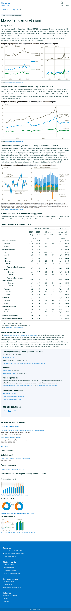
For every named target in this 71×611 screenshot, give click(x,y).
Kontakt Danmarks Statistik (12, 551)
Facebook (6, 598)
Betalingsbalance (9, 385)
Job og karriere (8, 567)
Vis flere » (4, 446)
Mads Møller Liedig (9, 373)
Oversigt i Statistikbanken (10, 427)
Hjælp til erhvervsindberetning (13, 553)
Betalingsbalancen (9, 393)
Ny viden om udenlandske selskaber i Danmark (17, 507)
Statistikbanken (8, 565)
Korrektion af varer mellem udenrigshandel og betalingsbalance (23, 432)
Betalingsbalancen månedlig (20, 440)
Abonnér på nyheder (10, 595)
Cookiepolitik (7, 584)
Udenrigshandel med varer (25, 385)
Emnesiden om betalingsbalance (12, 469)
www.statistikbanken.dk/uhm (14, 141)
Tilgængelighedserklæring (12, 587)
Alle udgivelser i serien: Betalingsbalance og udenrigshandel (24, 363)
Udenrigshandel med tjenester (47, 385)
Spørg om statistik (9, 556)
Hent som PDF (9, 357)
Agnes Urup (7, 370)
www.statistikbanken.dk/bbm (14, 82)
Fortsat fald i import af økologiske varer (14, 488)
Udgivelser (15, 9)
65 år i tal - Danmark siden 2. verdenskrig (15, 458)
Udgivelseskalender (10, 570)
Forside (3, 9)
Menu (68, 4)
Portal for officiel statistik (11, 573)
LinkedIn (6, 601)
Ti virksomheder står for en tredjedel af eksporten (18, 526)
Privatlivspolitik (8, 581)
